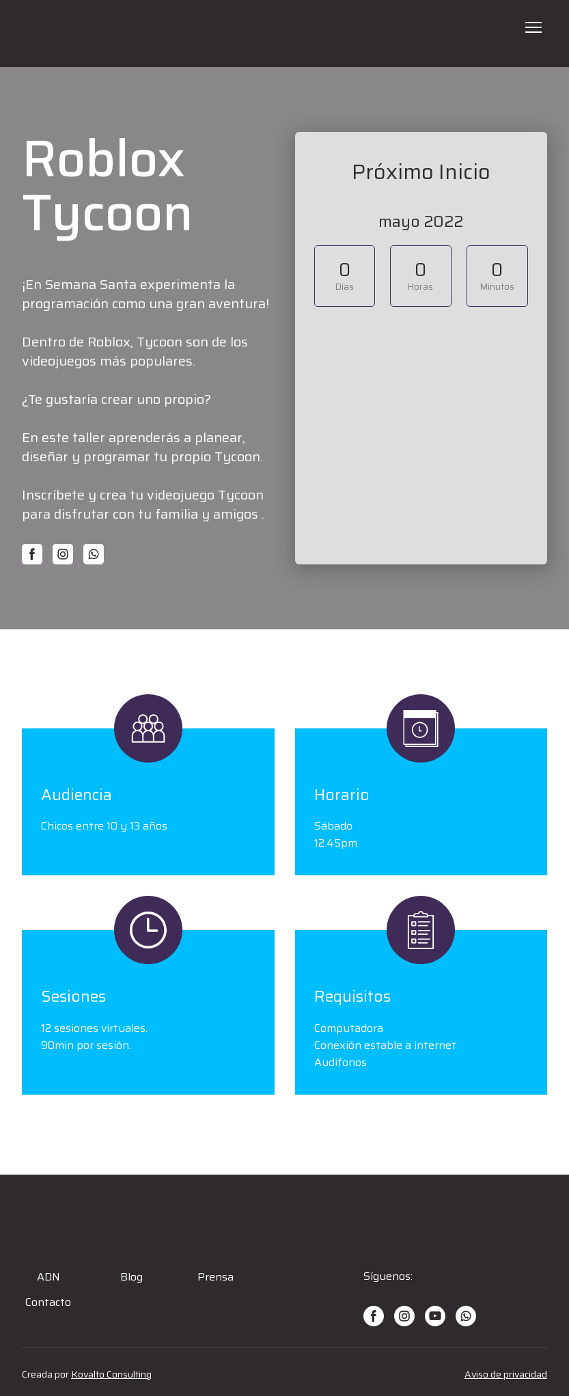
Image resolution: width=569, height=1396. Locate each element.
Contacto (48, 1302)
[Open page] (285, 33)
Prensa (215, 1276)
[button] (32, 554)
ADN (48, 1276)
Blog (131, 1276)
